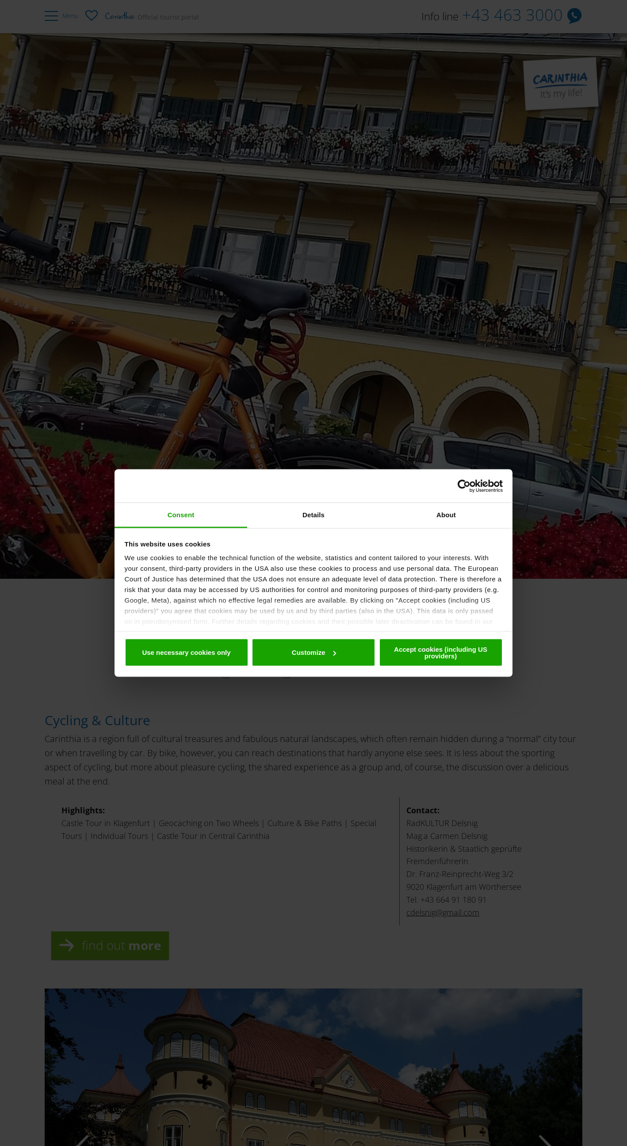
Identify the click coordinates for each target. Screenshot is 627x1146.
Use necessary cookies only (186, 652)
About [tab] (446, 515)
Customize (314, 652)
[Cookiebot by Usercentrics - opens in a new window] (464, 485)
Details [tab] (313, 515)
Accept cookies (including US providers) (440, 652)
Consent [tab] (181, 515)
